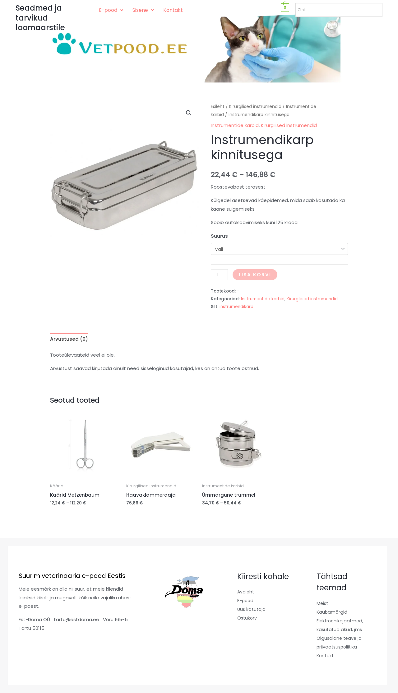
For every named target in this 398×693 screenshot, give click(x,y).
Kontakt (173, 10)
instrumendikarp (236, 307)
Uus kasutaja (252, 609)
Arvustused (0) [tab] (69, 339)
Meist (323, 603)
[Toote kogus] (219, 274)
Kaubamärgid (332, 612)
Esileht (217, 107)
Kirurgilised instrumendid (255, 107)
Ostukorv (247, 618)
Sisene (143, 10)
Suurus (219, 236)
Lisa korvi (255, 274)
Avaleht (246, 591)
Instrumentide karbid (235, 125)
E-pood (111, 10)
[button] (111, 10)
